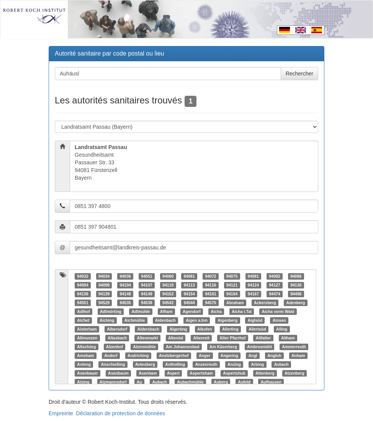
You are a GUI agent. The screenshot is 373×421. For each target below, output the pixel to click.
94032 (82, 276)
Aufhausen (271, 382)
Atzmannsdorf (113, 382)
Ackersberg (265, 302)
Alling (281, 329)
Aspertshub (234, 373)
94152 (167, 294)
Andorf (110, 355)
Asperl (173, 373)
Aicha (216, 311)
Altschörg (86, 346)
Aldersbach (148, 329)
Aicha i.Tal (242, 311)
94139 (104, 294)
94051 (146, 276)
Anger (204, 355)
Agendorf (192, 311)
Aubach (159, 382)
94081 (253, 276)
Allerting (230, 329)
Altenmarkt (147, 338)
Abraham (235, 302)
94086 (295, 276)
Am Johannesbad (183, 346)
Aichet (83, 320)
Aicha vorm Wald (278, 311)
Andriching (138, 355)
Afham (166, 311)
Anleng (84, 364)
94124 (253, 285)
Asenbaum (118, 373)
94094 (82, 285)
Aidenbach (165, 320)
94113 (189, 285)
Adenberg (295, 302)
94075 (231, 276)
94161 (210, 294)
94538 (146, 302)
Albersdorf (117, 329)
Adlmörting (110, 311)
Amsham (85, 355)
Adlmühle (141, 311)
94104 (125, 285)
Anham (298, 355)
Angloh (274, 355)
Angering (229, 355)
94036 (125, 276)
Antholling (175, 364)
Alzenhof (114, 346)
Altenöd (175, 338)
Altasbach (117, 338)
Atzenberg (294, 373)
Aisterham (87, 329)
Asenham (148, 373)
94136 (82, 294)
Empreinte (61, 413)
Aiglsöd (255, 320)
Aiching (107, 320)
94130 (295, 285)
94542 (167, 302)
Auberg (221, 382)
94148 (125, 294)
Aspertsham (201, 373)
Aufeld (244, 382)
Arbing (257, 364)
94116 (210, 285)
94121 (231, 285)
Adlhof (83, 311)
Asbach (281, 364)
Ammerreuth (294, 346)
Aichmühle (134, 320)
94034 (104, 276)
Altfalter (263, 338)
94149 (146, 294)
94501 (82, 302)
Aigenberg (227, 320)
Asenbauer (87, 373)
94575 (210, 302)
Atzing (83, 382)
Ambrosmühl (259, 346)
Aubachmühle (190, 382)
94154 (189, 294)
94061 (189, 276)
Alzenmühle (144, 346)
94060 (167, 276)
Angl (252, 355)
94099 (104, 285)
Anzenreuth (206, 364)
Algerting (178, 329)
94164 (231, 294)
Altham (288, 338)
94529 (104, 302)
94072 (210, 276)
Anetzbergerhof (174, 355)
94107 (146, 285)
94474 (274, 294)
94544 (189, 302)
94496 (295, 294)
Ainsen (279, 320)
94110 (167, 285)
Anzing (234, 364)
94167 (253, 294)
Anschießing (113, 364)
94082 (274, 276)
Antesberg (145, 364)
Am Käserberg (223, 346)
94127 (274, 285)
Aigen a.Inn (197, 320)
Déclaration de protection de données (120, 413)
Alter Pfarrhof (233, 338)
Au (139, 382)
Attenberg (265, 373)
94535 (125, 302)
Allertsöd (257, 329)
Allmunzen (87, 338)
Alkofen (204, 329)
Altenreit (201, 338)
